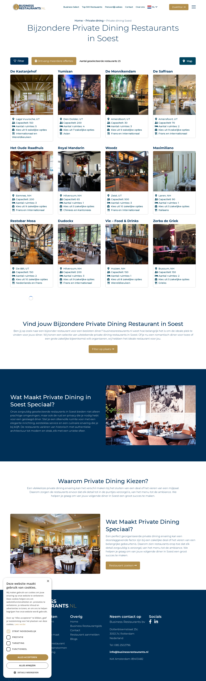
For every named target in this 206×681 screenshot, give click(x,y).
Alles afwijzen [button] (27, 665)
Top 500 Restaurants (92, 7)
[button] (27, 673)
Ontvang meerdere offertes (54, 61)
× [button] (48, 581)
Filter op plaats (101, 337)
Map (187, 61)
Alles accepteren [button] (27, 657)
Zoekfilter (177, 7)
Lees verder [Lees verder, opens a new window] (20, 624)
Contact (129, 7)
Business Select (71, 7)
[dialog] (27, 628)
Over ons (140, 7)
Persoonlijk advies (113, 7)
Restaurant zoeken (121, 553)
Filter (19, 61)
